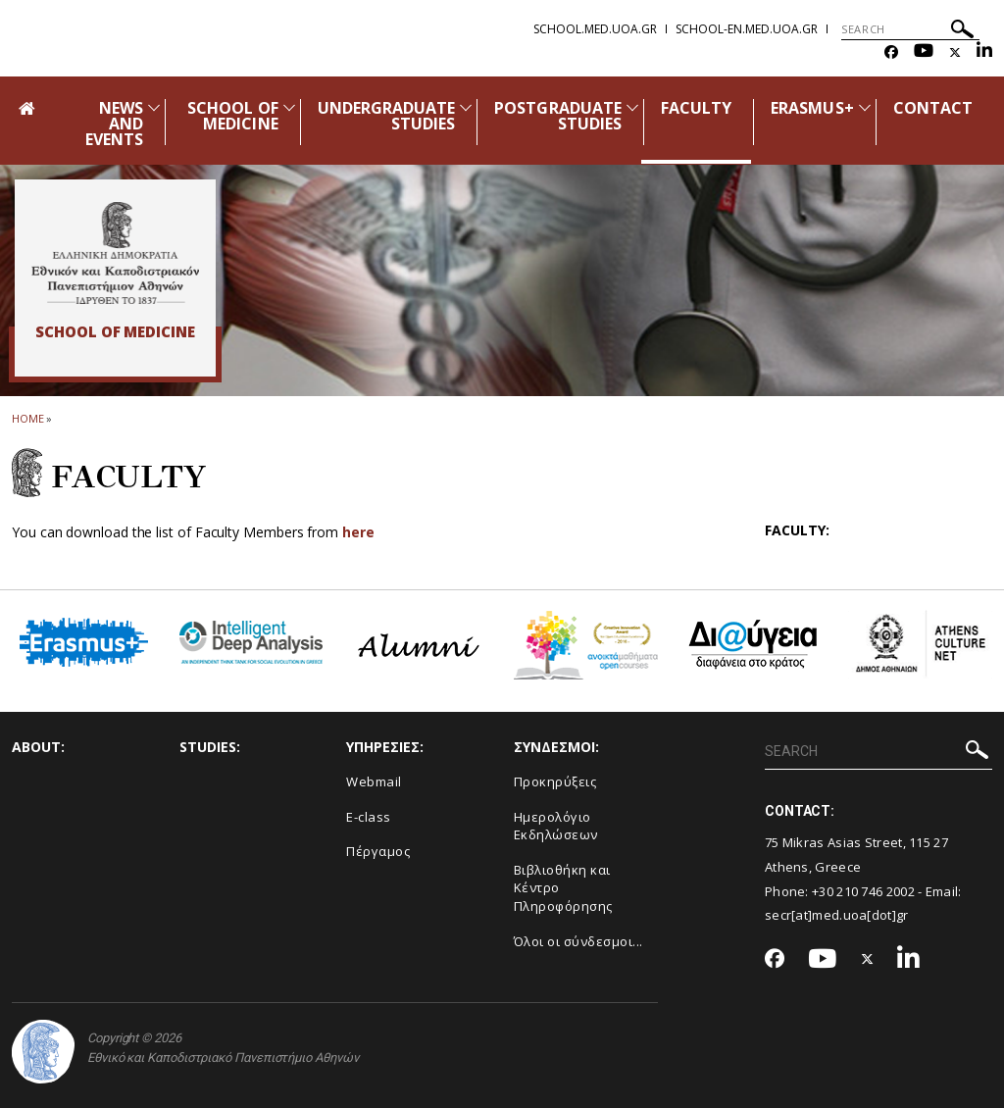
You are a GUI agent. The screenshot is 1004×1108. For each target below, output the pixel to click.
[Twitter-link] (955, 52)
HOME (28, 418)
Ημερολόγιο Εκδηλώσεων (556, 826)
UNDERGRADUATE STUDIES (387, 115)
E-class (368, 817)
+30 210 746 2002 (863, 891)
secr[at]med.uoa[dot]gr (837, 915)
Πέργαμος (378, 851)
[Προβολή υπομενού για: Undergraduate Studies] (466, 107)
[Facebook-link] (891, 52)
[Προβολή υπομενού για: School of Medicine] (289, 107)
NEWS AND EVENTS (114, 123)
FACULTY (696, 108)
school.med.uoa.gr (595, 29)
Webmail (374, 781)
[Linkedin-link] (984, 52)
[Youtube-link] (923, 52)
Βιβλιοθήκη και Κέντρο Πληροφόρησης (563, 888)
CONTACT (933, 108)
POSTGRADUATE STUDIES (558, 115)
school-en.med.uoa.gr (747, 29)
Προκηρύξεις (555, 781)
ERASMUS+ (812, 108)
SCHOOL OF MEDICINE (232, 115)
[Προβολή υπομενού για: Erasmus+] (865, 107)
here (358, 532)
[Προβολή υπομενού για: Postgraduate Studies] (632, 107)
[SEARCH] (910, 29)
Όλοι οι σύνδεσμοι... (578, 941)
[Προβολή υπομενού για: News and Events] (154, 107)
